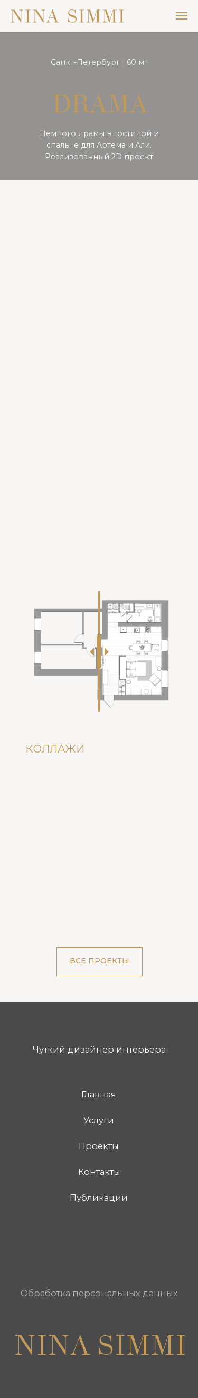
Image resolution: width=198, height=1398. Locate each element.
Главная (98, 1094)
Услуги (98, 1120)
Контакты (99, 1171)
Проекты (99, 1146)
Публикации (99, 1197)
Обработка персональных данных (99, 1293)
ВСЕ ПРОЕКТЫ (99, 961)
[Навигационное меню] (181, 16)
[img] (56, 1246)
